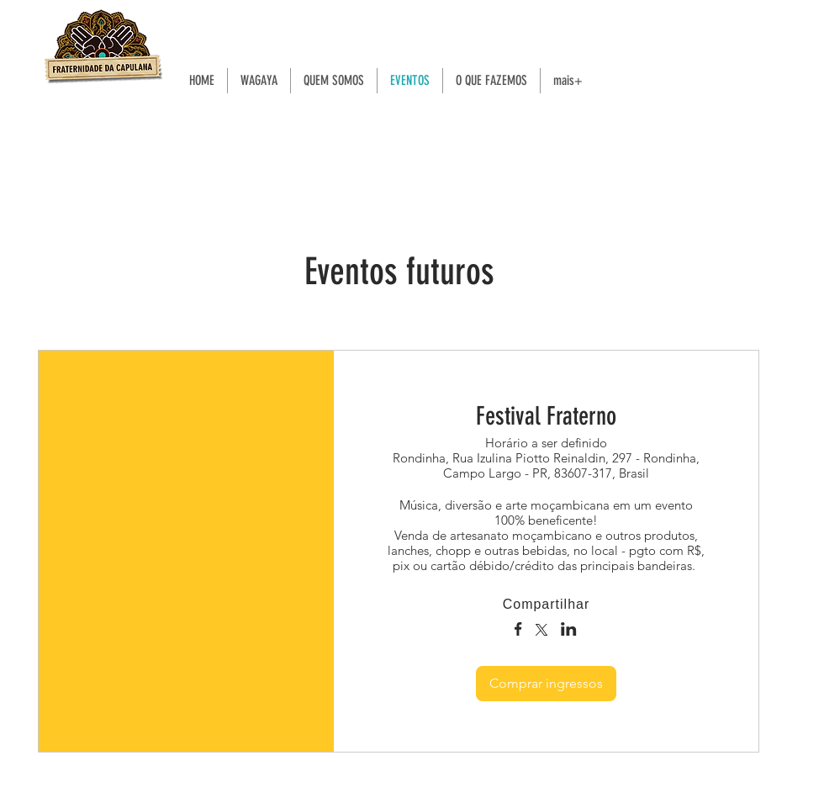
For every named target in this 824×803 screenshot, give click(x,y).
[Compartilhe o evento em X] (541, 631)
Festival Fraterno (546, 416)
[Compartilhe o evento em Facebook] (518, 630)
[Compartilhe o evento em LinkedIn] (569, 630)
